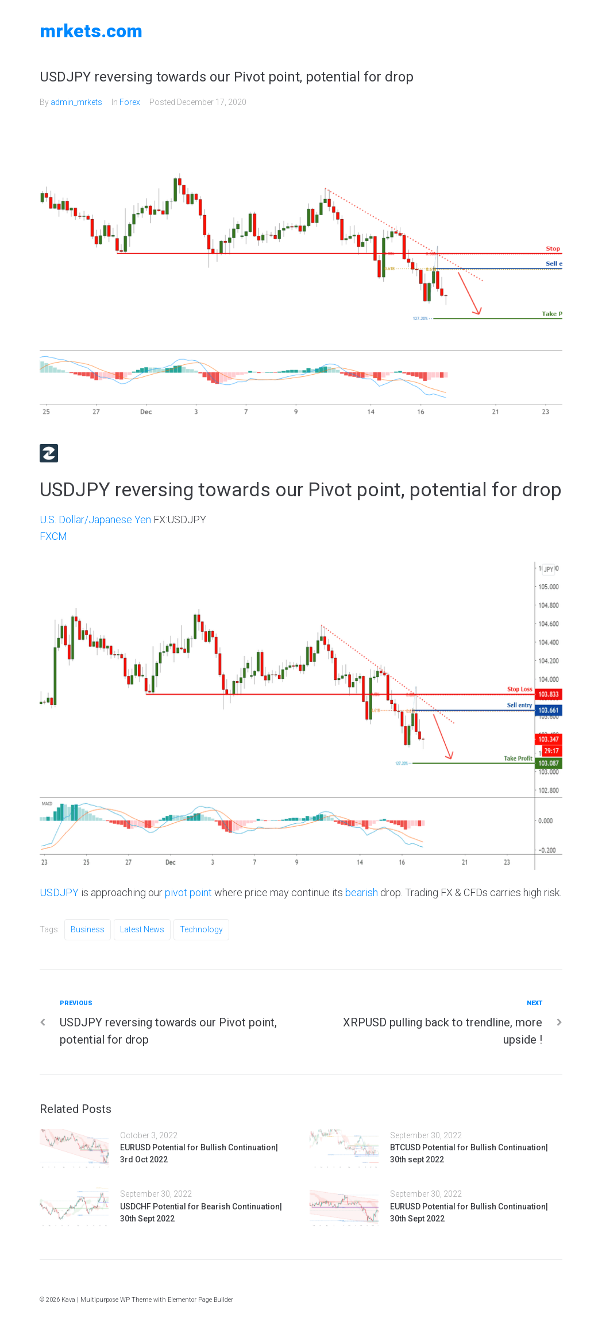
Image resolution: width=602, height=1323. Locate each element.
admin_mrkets (76, 102)
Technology (201, 929)
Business (88, 929)
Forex (129, 102)
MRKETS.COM (91, 31)
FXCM (53, 536)
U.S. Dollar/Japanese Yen (95, 519)
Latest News (142, 929)
